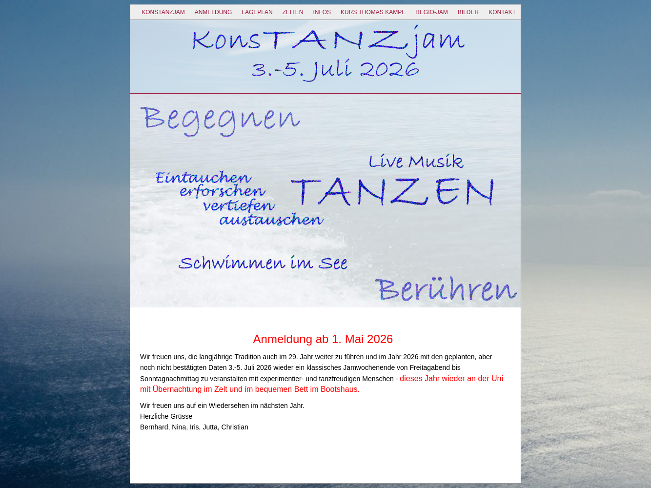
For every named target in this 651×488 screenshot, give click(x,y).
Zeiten (293, 12)
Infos (322, 12)
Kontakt (502, 12)
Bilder (468, 12)
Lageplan (257, 12)
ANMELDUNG (213, 12)
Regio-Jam (431, 12)
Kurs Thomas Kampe (373, 12)
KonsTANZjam (163, 12)
